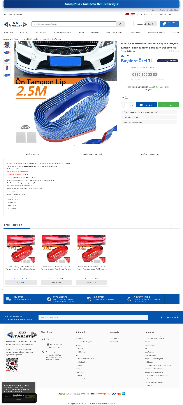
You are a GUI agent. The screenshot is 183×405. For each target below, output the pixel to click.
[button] (177, 226)
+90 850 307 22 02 (145, 14)
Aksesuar (79, 338)
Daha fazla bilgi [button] (18, 395)
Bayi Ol (150, 24)
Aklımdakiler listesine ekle (133, 122)
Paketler (81, 32)
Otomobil (45, 39)
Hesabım (139, 24)
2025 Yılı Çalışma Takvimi (156, 32)
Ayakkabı (79, 345)
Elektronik (79, 348)
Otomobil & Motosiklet (30, 39)
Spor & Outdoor (81, 362)
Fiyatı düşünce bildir (131, 117)
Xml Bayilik (18, 14)
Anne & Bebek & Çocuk (84, 342)
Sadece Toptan (135, 32)
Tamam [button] (18, 399)
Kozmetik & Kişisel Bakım (85, 359)
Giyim (77, 355)
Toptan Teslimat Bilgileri (114, 32)
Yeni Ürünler (8, 14)
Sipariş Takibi (8, 32)
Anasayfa (7, 39)
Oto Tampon (56, 39)
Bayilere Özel (134, 60)
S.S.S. (147, 348)
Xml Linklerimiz (41, 32)
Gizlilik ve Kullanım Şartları (154, 338)
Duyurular (148, 386)
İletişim (147, 342)
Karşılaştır (153, 112)
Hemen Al (168, 105)
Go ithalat (131, 51)
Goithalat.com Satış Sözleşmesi (156, 375)
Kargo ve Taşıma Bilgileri (62, 32)
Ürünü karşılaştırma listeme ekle (136, 112)
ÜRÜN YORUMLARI (150, 154)
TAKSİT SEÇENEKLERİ (91, 154)
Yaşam (16, 39)
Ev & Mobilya (80, 352)
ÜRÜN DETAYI (32, 154)
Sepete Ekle (146, 105)
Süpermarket (80, 365)
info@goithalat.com (163, 14)
